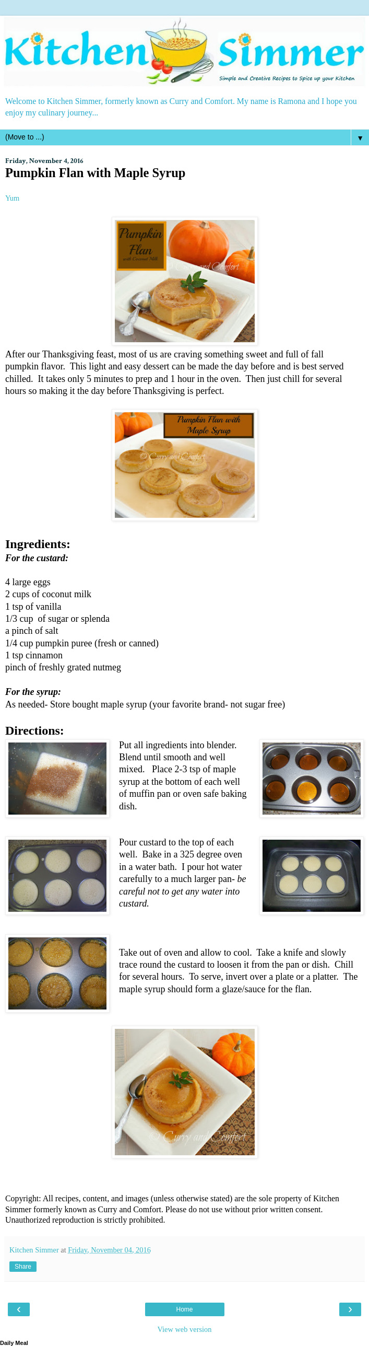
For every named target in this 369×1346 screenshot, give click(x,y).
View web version (185, 1329)
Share (23, 1266)
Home (184, 1309)
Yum (12, 198)
